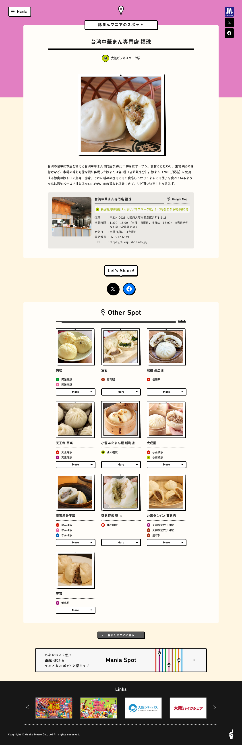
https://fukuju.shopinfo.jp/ (129, 242)
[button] (27, 708)
